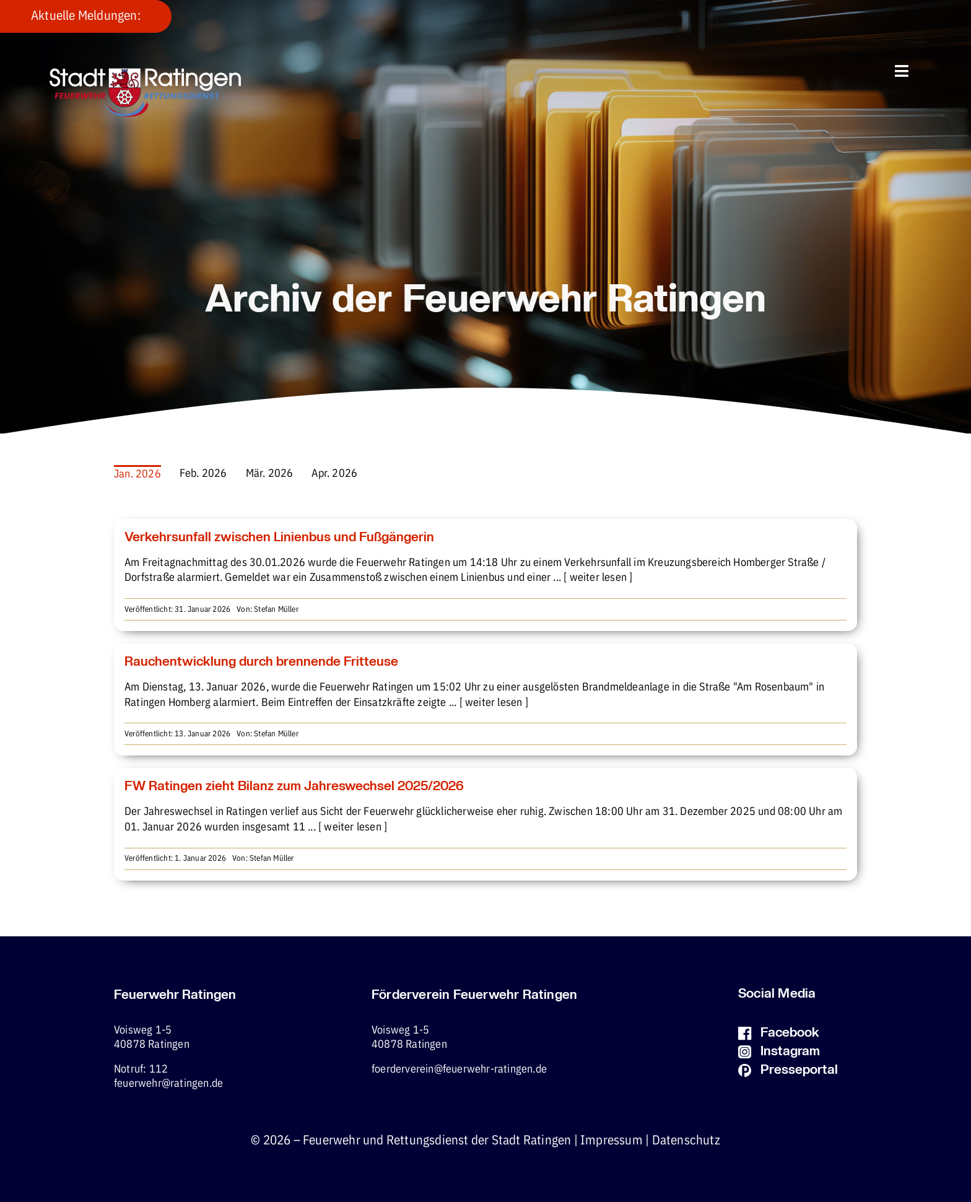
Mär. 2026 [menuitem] (270, 473)
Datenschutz (686, 1141)
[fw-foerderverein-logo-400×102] (146, 73)
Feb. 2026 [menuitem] (203, 473)
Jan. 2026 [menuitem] (137, 474)
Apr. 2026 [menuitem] (334, 473)
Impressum (611, 1141)
